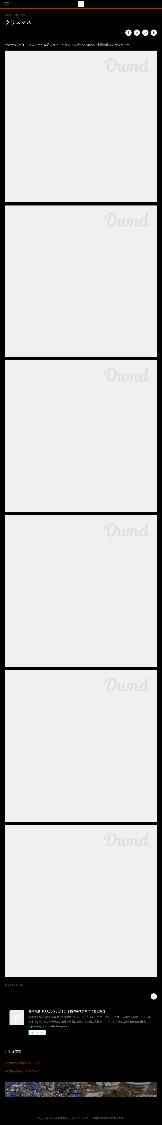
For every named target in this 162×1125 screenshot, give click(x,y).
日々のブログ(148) (14, 985)
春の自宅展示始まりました (22, 1063)
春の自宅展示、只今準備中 (22, 1071)
